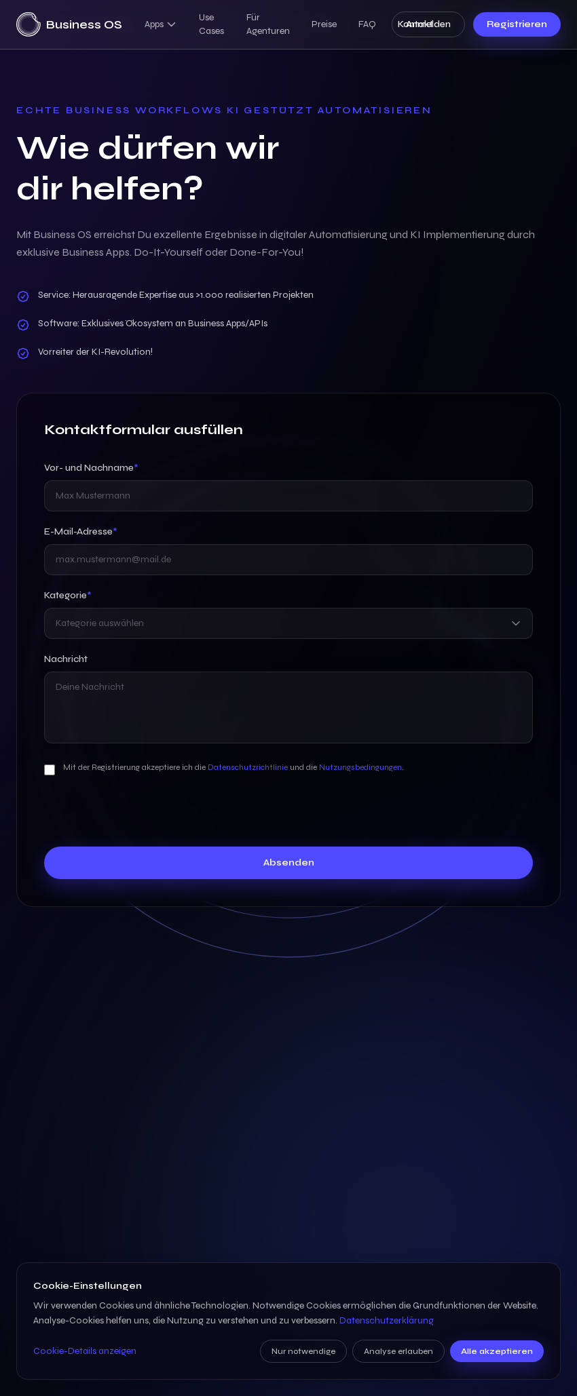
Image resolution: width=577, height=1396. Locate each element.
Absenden (288, 862)
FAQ (367, 24)
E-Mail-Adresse (80, 531)
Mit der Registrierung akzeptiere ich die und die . (233, 767)
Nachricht (66, 659)
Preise (324, 24)
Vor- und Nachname (91, 467)
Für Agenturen (268, 24)
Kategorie (68, 595)
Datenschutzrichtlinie (248, 767)
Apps (161, 24)
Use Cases (211, 24)
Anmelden (428, 24)
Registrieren (517, 24)
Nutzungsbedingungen (360, 767)
